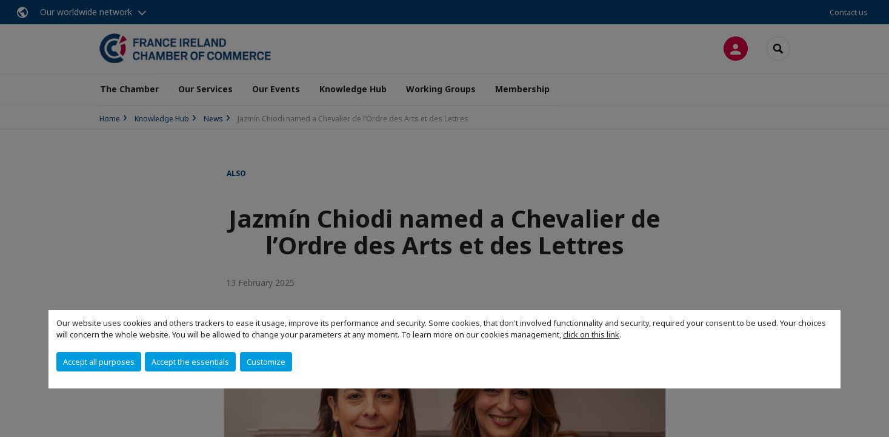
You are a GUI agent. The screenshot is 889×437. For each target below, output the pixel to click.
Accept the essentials (190, 361)
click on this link (591, 334)
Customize (266, 361)
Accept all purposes (99, 361)
